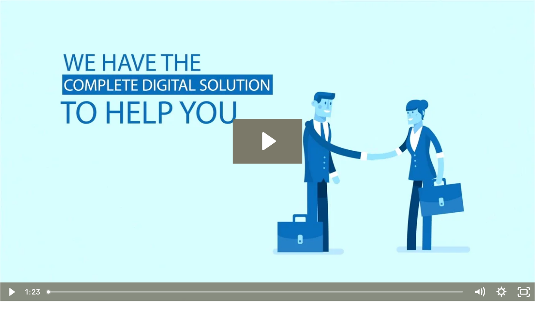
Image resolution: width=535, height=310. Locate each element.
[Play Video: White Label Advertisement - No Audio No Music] (267, 141)
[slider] (256, 291)
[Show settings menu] (501, 291)
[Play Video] (11, 291)
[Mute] (479, 291)
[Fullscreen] (524, 291)
